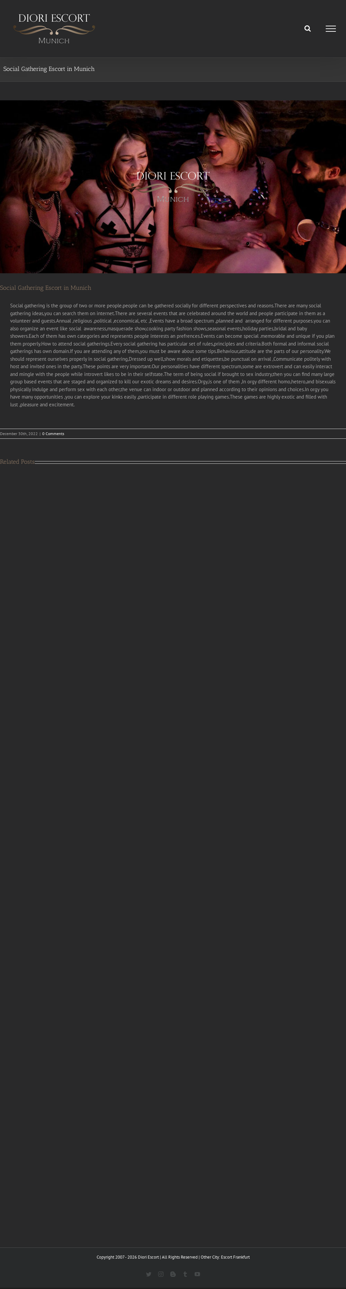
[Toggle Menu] (331, 29)
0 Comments (53, 433)
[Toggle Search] (307, 28)
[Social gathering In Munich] (173, 186)
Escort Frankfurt (235, 1257)
